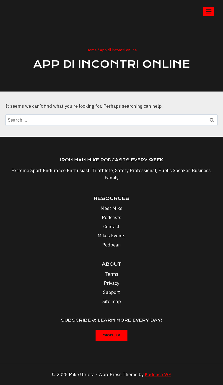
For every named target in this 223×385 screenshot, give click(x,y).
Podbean (111, 245)
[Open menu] (208, 11)
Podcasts (111, 217)
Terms (111, 274)
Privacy (111, 283)
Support (111, 292)
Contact (111, 226)
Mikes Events (111, 236)
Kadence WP (158, 374)
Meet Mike (111, 208)
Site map (111, 301)
